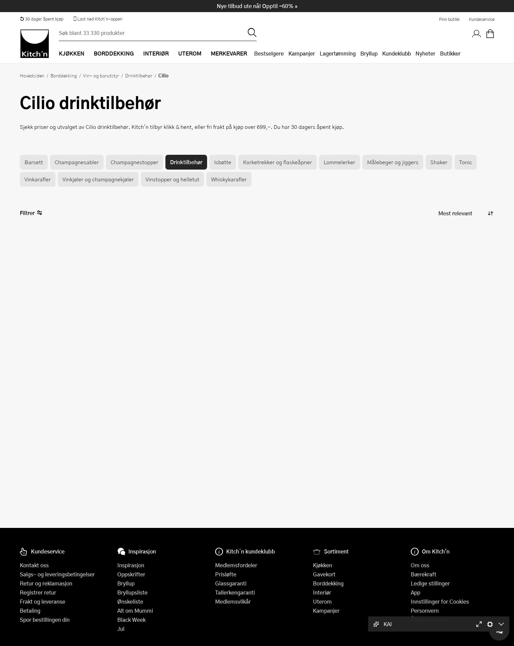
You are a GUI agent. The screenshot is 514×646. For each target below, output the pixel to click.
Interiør (322, 592)
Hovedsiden (32, 75)
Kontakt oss (34, 565)
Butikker (450, 53)
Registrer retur (38, 592)
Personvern (425, 610)
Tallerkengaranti (235, 592)
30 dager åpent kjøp (42, 19)
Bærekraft (423, 574)
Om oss (420, 565)
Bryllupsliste (132, 592)
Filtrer (31, 213)
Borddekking (63, 75)
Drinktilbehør (138, 75)
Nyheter (425, 53)
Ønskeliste (130, 601)
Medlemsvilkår (233, 601)
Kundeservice (482, 19)
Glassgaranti (230, 583)
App (415, 592)
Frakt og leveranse (42, 601)
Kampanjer (301, 53)
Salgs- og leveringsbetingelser (57, 574)
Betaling (30, 610)
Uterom (322, 601)
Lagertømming (338, 53)
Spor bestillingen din (45, 619)
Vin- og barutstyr (101, 75)
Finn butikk (449, 19)
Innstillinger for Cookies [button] (440, 601)
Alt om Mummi (135, 610)
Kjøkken (322, 565)
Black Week (131, 619)
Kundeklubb (396, 53)
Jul (120, 629)
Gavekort (324, 574)
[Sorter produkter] (465, 213)
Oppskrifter (131, 574)
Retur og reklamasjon (46, 583)
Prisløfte (225, 574)
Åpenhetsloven (429, 619)
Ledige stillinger (430, 583)
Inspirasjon (130, 565)
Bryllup (369, 53)
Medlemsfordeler (236, 565)
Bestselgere (269, 53)
